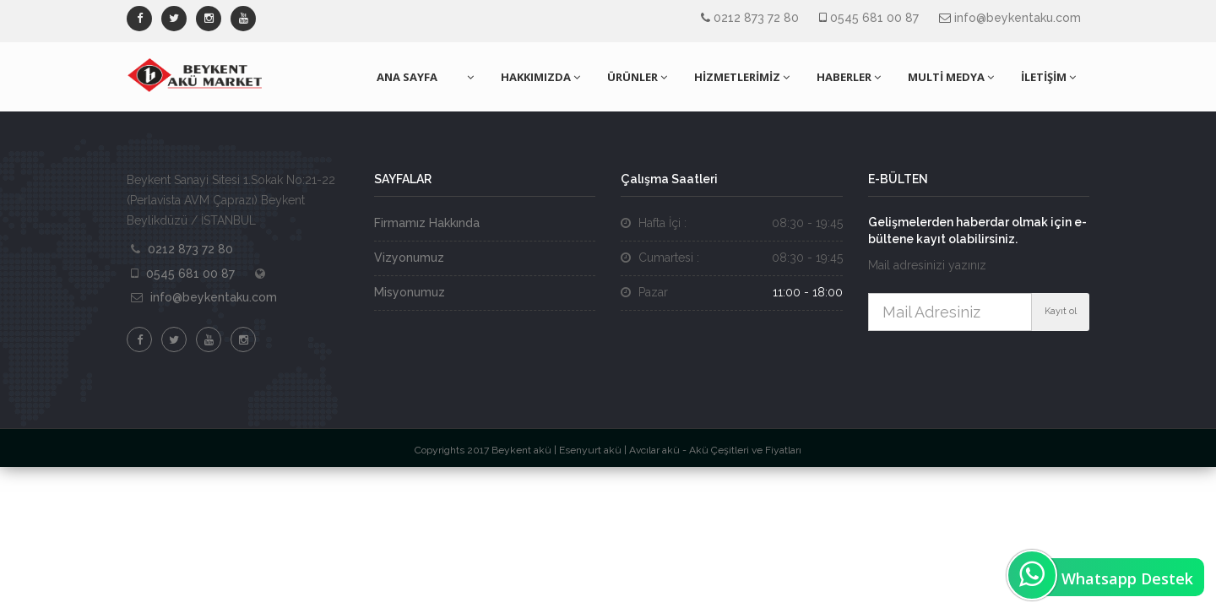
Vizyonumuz (409, 257)
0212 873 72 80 (756, 17)
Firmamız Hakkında (427, 223)
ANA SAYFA (407, 76)
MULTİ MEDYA (951, 76)
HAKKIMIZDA (540, 76)
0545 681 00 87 (874, 17)
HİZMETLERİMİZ (742, 76)
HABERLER (849, 76)
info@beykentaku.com (1017, 17)
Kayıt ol (1061, 311)
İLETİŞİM (1048, 76)
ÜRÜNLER (637, 76)
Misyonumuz (409, 292)
